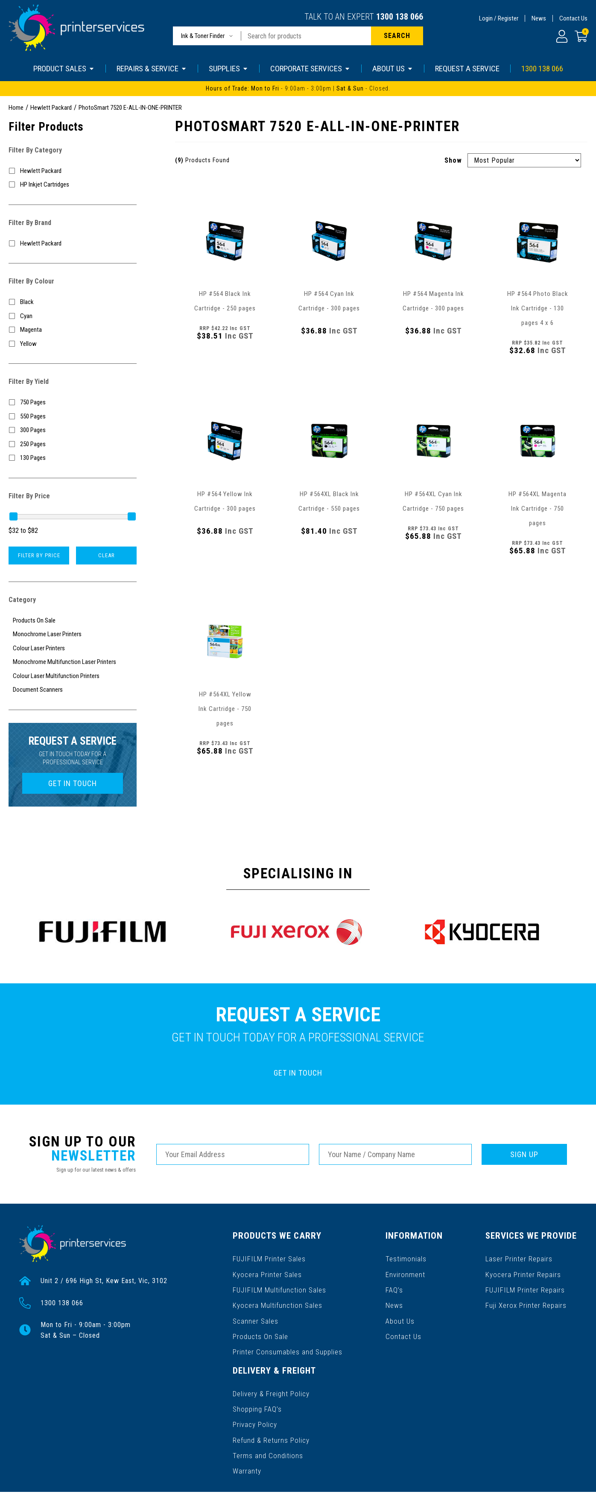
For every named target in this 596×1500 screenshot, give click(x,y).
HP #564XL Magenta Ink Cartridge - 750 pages (537, 508)
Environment (407, 1269)
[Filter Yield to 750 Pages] (73, 402)
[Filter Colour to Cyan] (73, 316)
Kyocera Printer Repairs (525, 1269)
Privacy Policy (255, 1402)
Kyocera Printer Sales (267, 1269)
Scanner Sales (255, 1310)
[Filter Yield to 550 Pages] (73, 416)
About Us (402, 1310)
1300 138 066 (399, 17)
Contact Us (573, 18)
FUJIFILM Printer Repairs (526, 1282)
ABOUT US (392, 68)
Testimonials (408, 1255)
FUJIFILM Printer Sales (268, 1255)
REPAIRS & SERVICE (152, 68)
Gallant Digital (111, 1488)
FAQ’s (396, 1282)
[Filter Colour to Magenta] (73, 330)
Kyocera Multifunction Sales (277, 1296)
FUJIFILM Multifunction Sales (278, 1282)
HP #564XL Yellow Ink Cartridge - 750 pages (225, 708)
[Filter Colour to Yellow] (73, 344)
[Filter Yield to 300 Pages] (73, 430)
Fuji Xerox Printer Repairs (528, 1296)
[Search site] (397, 35)
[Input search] (306, 35)
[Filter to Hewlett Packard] (73, 171)
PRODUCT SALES (64, 68)
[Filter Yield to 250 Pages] (73, 444)
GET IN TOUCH (72, 783)
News (539, 18)
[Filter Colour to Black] (73, 302)
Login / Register (498, 18)
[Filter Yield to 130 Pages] (73, 458)
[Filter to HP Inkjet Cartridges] (73, 185)
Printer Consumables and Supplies (287, 1337)
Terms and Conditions (267, 1429)
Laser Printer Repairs (521, 1255)
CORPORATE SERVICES (310, 68)
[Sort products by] (524, 160)
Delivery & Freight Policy (271, 1374)
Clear (106, 555)
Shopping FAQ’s (257, 1388)
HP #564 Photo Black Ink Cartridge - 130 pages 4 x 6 (537, 308)
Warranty (247, 1443)
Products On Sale (260, 1323)
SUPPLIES (228, 68)
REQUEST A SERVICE (467, 68)
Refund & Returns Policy (271, 1415)
